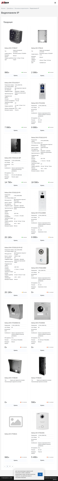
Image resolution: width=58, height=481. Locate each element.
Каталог (3, 8)
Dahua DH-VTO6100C (38, 433)
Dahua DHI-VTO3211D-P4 (12, 192)
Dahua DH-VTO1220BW (38, 213)
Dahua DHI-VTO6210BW (38, 268)
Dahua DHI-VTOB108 (11, 378)
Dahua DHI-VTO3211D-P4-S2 (13, 247)
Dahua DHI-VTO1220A (38, 103)
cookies (23, 472)
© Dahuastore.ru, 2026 (6, 477)
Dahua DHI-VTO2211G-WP (13, 158)
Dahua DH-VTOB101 (11, 434)
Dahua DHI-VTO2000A (38, 323)
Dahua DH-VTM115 (37, 48)
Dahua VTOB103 (36, 378)
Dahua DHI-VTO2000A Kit (12, 323)
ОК (40, 474)
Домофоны (10, 8)
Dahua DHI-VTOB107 (11, 48)
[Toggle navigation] (55, 3)
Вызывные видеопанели (21, 8)
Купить (16, 75)
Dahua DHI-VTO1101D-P (12, 82)
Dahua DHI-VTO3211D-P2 (39, 137)
